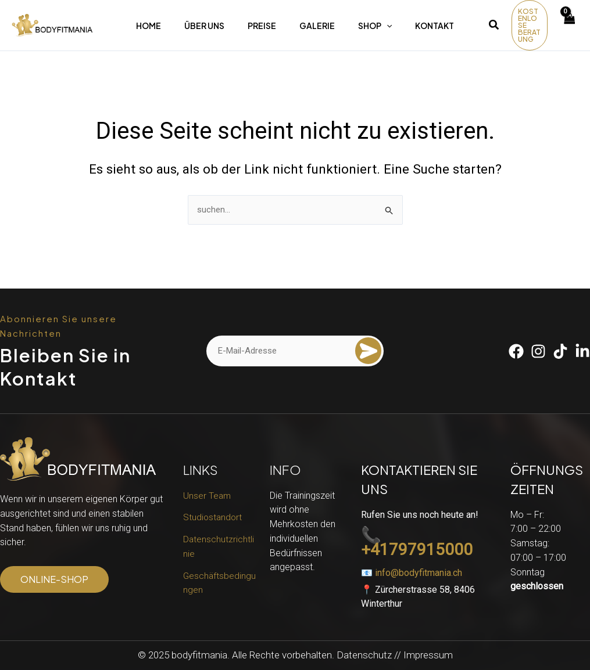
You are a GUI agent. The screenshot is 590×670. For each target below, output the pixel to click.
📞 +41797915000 (417, 542)
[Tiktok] (560, 351)
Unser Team (207, 495)
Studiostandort (213, 517)
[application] (386, 25)
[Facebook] (516, 351)
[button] (494, 26)
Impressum (428, 655)
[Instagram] (538, 351)
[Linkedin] (582, 351)
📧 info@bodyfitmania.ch (411, 572)
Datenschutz (364, 655)
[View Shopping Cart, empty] (569, 25)
